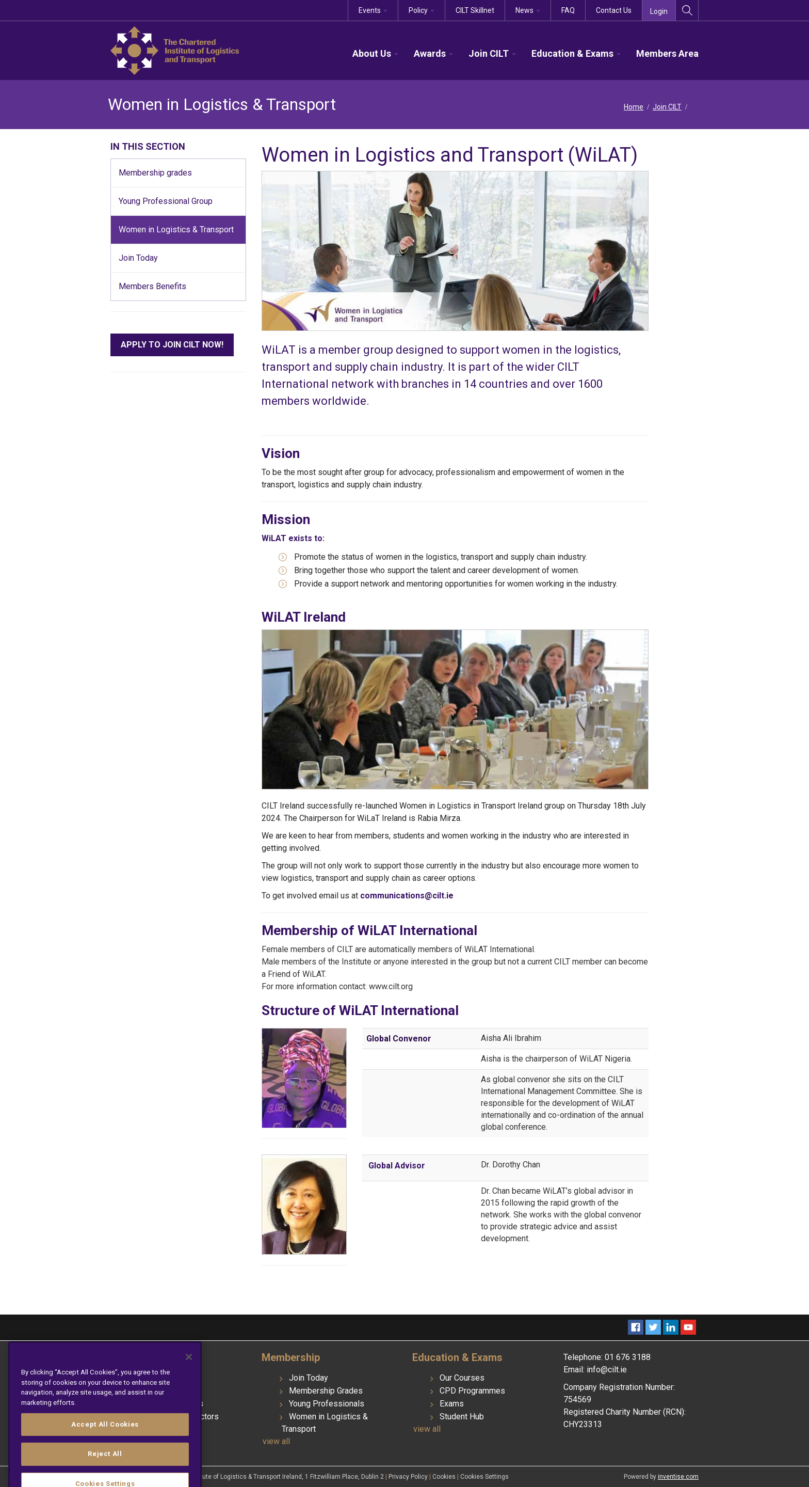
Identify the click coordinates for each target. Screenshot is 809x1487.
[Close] (188, 1405)
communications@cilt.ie (407, 895)
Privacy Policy (409, 1476)
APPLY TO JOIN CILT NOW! (172, 345)
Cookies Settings (484, 1476)
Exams (452, 1404)
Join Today (308, 1378)
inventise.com (678, 1476)
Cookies (444, 1476)
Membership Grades (326, 1391)
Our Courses (462, 1378)
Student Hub (462, 1416)
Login (659, 11)
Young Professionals (326, 1404)
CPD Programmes (472, 1391)
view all (276, 1441)
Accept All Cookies (105, 1472)
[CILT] (174, 50)
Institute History (167, 1378)
